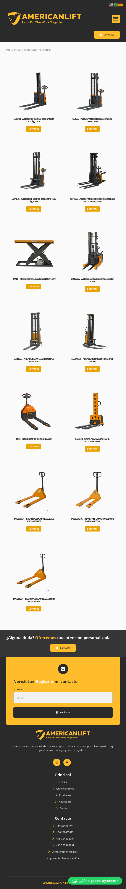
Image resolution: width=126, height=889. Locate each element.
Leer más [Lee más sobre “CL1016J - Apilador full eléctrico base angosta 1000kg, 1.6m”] (33, 128)
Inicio (9, 50)
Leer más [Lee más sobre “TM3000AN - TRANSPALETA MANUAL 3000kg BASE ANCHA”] (33, 608)
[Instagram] (56, 762)
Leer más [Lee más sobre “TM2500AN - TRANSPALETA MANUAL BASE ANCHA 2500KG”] (33, 528)
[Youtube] (67, 762)
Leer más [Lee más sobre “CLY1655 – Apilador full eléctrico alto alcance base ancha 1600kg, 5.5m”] (92, 208)
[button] (116, 19)
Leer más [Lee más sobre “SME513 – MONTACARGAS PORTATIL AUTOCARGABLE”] (92, 448)
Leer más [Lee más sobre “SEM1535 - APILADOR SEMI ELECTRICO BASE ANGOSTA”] (33, 368)
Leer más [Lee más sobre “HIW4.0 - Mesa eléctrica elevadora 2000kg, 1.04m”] (33, 286)
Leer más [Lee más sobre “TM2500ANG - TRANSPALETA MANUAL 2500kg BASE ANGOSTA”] (92, 528)
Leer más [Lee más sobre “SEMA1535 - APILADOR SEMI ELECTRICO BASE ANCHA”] (92, 368)
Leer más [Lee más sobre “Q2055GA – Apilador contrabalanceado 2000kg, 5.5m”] (92, 288)
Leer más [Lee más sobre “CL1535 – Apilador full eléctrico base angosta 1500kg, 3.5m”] (92, 128)
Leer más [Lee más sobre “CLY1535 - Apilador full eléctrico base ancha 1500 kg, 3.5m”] (33, 208)
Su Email (18, 689)
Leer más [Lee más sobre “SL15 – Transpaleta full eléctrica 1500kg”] (33, 446)
